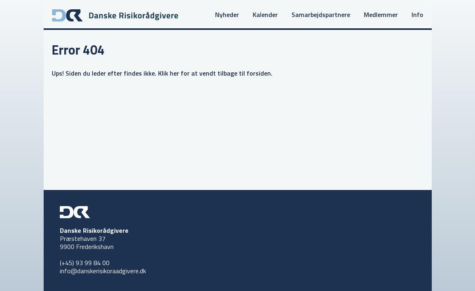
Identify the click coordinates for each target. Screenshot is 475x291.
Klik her (168, 73)
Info (417, 14)
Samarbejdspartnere (320, 14)
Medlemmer (381, 14)
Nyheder (227, 14)
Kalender (265, 14)
